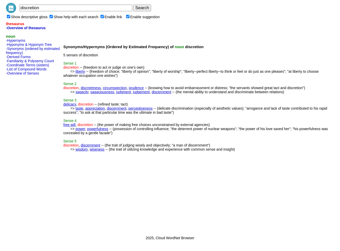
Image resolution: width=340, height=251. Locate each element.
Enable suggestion (143, 17)
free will (69, 125)
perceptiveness (140, 108)
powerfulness (97, 129)
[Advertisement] (26, 154)
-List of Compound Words (26, 69)
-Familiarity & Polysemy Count (30, 61)
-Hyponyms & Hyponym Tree (29, 45)
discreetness (91, 88)
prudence (136, 88)
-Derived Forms (18, 57)
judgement (141, 92)
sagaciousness (102, 92)
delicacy (69, 104)
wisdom (81, 149)
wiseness (97, 149)
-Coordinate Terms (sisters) (27, 65)
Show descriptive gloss (27, 17)
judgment (123, 92)
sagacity (81, 92)
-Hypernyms (15, 40)
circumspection (115, 88)
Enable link (111, 17)
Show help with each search (73, 17)
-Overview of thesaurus (26, 28)
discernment (161, 92)
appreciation (95, 108)
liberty (80, 71)
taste (79, 108)
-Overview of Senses (22, 73)
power (80, 129)
